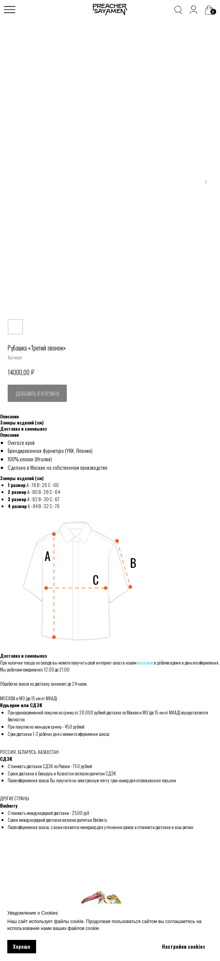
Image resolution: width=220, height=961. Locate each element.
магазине (145, 662)
